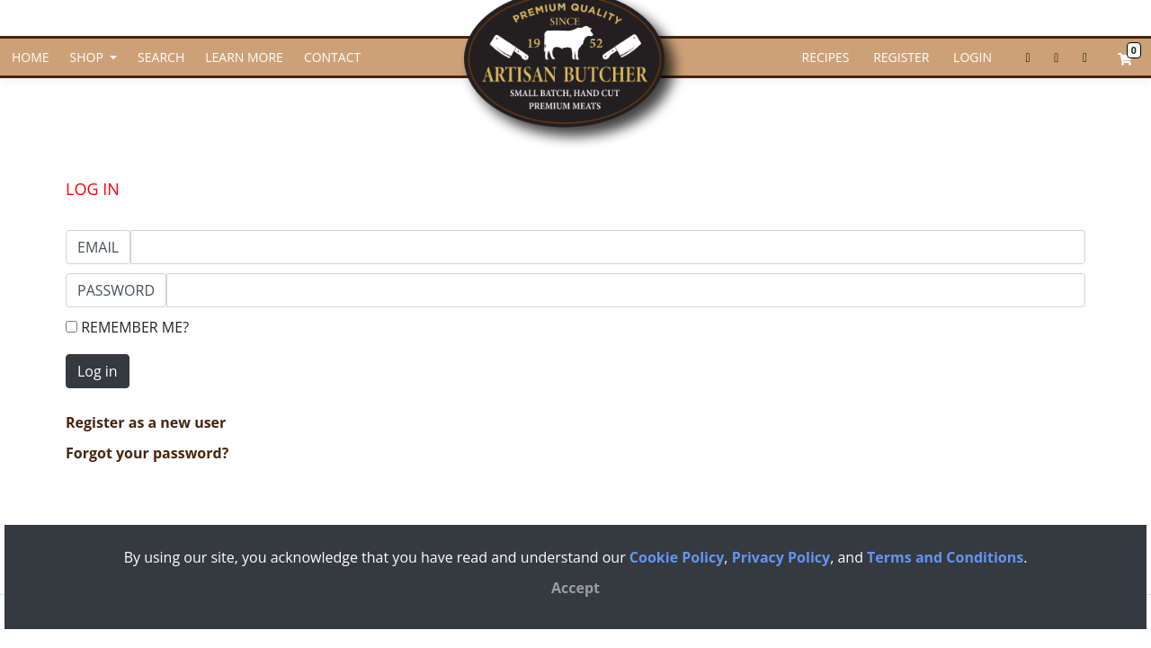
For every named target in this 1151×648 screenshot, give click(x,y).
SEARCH (161, 57)
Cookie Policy (676, 557)
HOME (30, 57)
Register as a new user (146, 422)
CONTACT (332, 57)
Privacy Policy (781, 557)
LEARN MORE (244, 57)
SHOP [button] (88, 57)
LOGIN (970, 57)
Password (116, 290)
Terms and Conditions (945, 557)
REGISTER (900, 57)
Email (98, 247)
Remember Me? (127, 327)
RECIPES (826, 57)
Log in (97, 371)
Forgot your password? (147, 453)
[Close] (575, 588)
